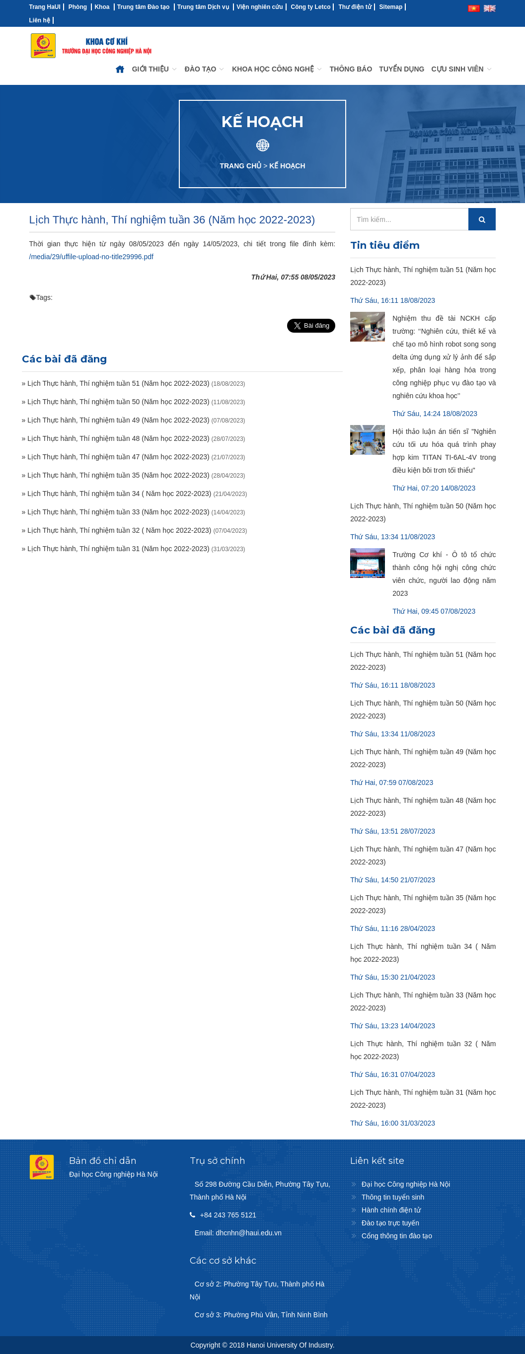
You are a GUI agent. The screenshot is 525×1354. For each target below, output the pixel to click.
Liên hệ (39, 20)
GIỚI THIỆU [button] (155, 69)
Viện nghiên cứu (259, 6)
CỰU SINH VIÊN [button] (461, 69)
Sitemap (391, 6)
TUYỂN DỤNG (401, 69)
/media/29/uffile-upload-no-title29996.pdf (91, 257)
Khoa (101, 6)
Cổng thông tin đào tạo (397, 1236)
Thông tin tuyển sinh (393, 1197)
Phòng (78, 6)
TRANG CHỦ (240, 166)
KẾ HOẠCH (287, 166)
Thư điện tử (354, 6)
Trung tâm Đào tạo (143, 6)
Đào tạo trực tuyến (390, 1223)
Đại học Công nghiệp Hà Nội (406, 1184)
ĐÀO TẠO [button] (205, 69)
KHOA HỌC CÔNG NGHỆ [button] (277, 69)
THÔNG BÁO (351, 69)
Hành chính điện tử (391, 1210)
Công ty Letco (310, 6)
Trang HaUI (45, 6)
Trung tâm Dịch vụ (203, 6)
